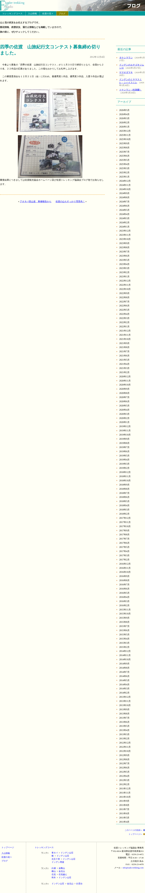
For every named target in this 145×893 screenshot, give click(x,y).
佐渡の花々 (47, 13)
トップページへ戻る (14, 5)
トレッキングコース (12, 13)
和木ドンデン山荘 (61, 877)
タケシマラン (126, 57)
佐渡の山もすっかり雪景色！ (70, 201)
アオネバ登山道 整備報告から (35, 201)
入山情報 (32, 13)
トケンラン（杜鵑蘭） (130, 89)
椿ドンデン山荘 (60, 856)
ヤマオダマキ (126, 72)
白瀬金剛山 (58, 868)
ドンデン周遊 (58, 862)
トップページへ (135, 834)
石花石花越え (59, 874)
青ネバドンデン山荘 (62, 853)
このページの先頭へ (133, 830)
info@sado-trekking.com (133, 867)
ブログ (62, 13)
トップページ (7, 847)
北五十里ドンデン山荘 (63, 859)
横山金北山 (58, 871)
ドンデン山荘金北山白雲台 (67, 883)
